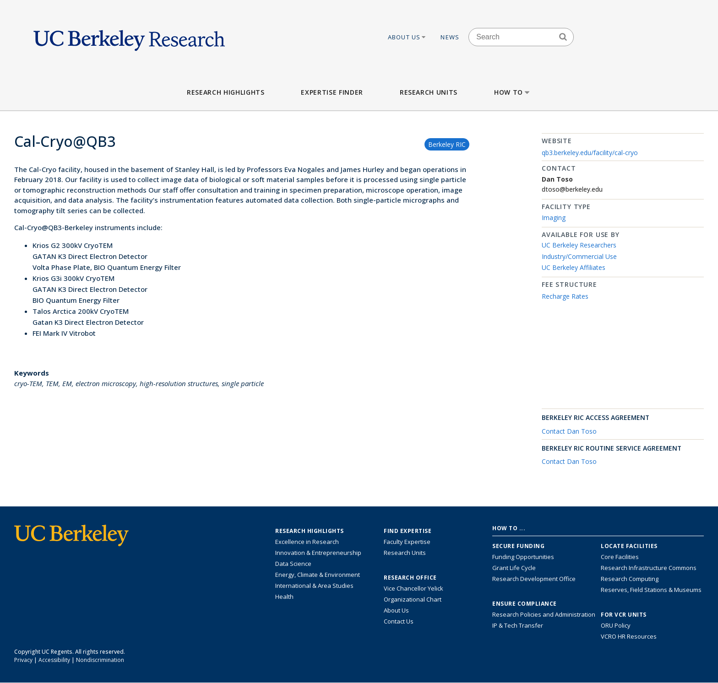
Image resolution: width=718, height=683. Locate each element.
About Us (407, 37)
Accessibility (54, 660)
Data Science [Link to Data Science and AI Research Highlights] (293, 563)
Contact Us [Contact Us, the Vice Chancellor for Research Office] (398, 621)
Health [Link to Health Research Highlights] (284, 596)
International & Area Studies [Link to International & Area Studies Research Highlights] (314, 585)
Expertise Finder (332, 92)
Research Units (428, 92)
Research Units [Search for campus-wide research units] (405, 553)
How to (512, 92)
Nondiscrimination (100, 660)
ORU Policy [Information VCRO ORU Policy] (616, 625)
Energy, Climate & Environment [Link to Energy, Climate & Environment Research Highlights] (317, 574)
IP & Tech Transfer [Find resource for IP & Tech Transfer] (517, 625)
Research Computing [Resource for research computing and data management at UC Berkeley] (629, 579)
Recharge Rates (565, 296)
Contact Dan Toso (569, 431)
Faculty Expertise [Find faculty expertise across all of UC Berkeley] (407, 542)
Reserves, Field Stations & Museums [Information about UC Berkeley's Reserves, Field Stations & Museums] (651, 590)
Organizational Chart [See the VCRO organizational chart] (412, 599)
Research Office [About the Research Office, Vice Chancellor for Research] (410, 577)
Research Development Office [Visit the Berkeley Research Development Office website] (534, 579)
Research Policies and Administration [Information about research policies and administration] (543, 614)
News (450, 37)
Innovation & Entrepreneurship (318, 553)
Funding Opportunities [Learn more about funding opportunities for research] (523, 557)
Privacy (23, 660)
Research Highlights (225, 92)
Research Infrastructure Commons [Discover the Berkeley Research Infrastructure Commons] (648, 568)
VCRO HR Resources (629, 636)
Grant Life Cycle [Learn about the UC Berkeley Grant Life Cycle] (514, 568)
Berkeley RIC (447, 144)
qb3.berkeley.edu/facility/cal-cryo (590, 152)
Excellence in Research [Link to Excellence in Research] (307, 542)
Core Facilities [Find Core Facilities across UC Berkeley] (620, 557)
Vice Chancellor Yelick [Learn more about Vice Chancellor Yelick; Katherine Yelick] (413, 588)
